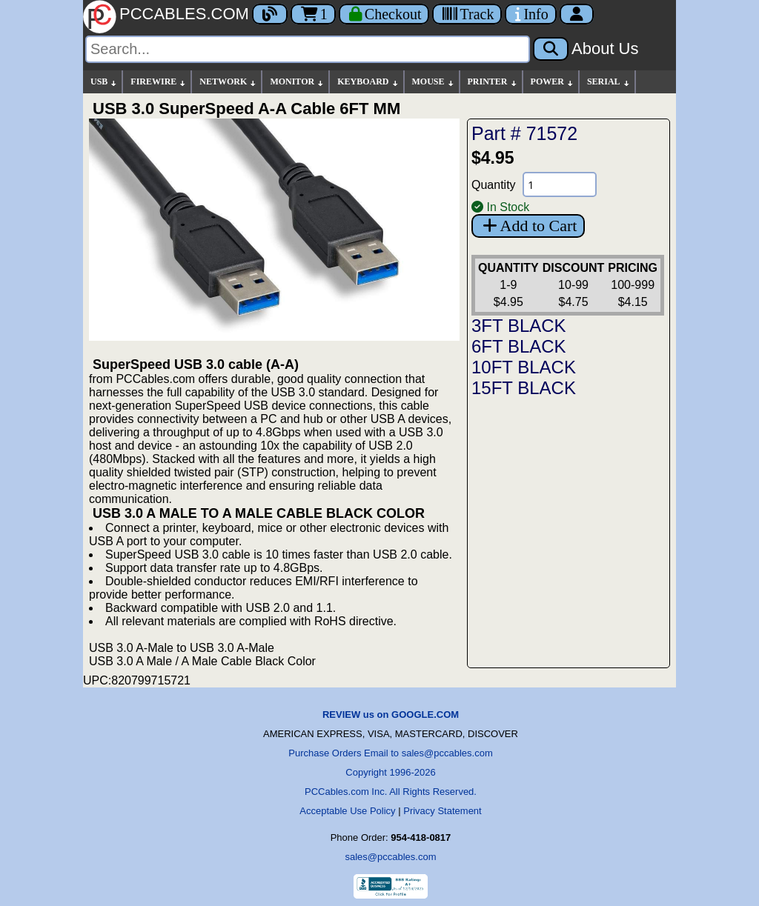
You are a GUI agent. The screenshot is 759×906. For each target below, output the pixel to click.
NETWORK (228, 81)
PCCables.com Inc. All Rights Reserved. (391, 791)
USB (104, 81)
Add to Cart (528, 225)
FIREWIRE (158, 81)
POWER (552, 81)
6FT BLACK (518, 346)
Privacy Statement (442, 810)
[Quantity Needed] (560, 184)
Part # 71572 (524, 133)
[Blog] (270, 14)
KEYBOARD (368, 81)
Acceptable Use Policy (347, 810)
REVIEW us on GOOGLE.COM (390, 714)
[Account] (577, 14)
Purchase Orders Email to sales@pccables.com (390, 753)
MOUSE (433, 81)
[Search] (307, 49)
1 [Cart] (313, 14)
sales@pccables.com (390, 856)
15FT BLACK (523, 388)
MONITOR (297, 81)
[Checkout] (384, 14)
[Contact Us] (530, 14)
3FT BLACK (518, 326)
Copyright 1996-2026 (390, 772)
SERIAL (609, 81)
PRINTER (493, 81)
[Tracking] (467, 14)
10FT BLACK (523, 367)
